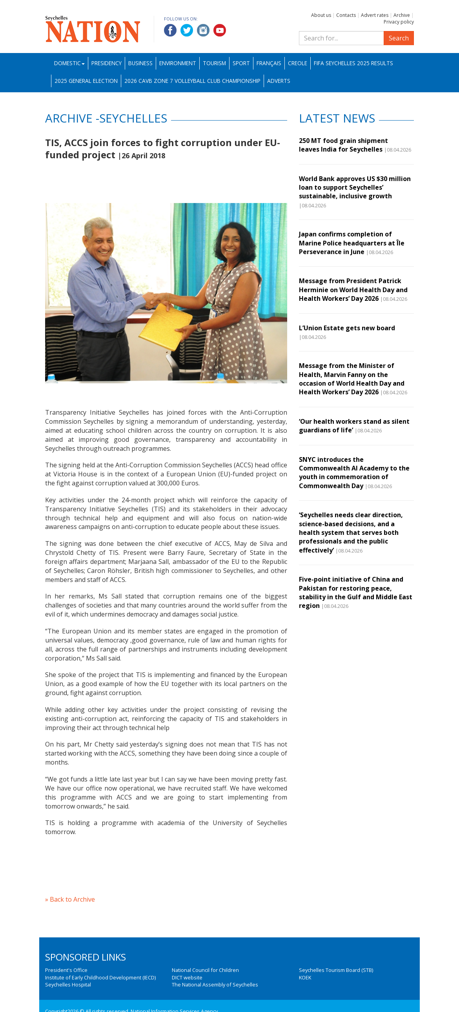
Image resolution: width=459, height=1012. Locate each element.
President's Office (66, 970)
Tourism (214, 63)
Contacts (346, 15)
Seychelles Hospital (68, 984)
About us (321, 15)
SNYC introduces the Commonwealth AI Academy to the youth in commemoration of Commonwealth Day (354, 472)
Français (269, 63)
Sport (241, 63)
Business (140, 63)
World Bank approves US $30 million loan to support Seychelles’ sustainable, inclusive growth (355, 187)
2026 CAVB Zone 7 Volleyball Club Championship (192, 80)
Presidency (106, 63)
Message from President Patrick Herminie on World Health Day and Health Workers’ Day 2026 (353, 289)
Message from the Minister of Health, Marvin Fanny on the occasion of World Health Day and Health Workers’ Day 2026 (351, 378)
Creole (297, 63)
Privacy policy (399, 21)
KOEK (305, 977)
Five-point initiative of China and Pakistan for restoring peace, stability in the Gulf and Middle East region (355, 592)
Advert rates (374, 15)
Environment (177, 63)
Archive (401, 15)
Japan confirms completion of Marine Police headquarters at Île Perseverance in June (351, 243)
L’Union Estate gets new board (348, 328)
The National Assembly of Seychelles (215, 984)
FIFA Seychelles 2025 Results (353, 63)
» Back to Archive (70, 899)
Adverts (278, 80)
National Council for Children (205, 970)
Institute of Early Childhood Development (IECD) (100, 977)
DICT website (187, 977)
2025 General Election (86, 80)
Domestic (69, 63)
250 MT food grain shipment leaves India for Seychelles (343, 145)
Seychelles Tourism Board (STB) (336, 970)
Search (399, 38)
